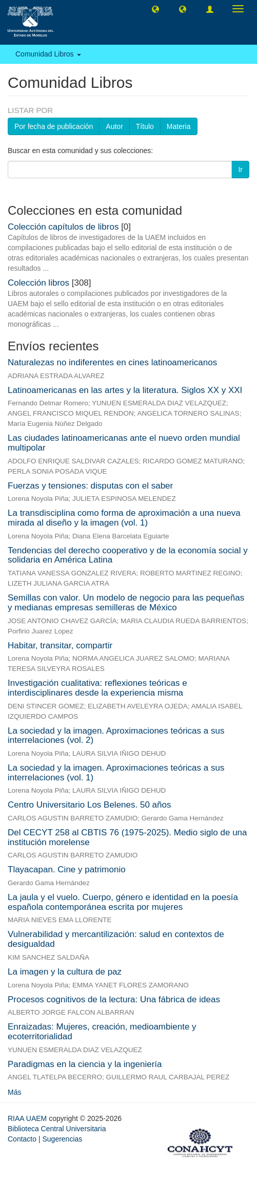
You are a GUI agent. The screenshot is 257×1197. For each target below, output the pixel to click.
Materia (179, 126)
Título (145, 126)
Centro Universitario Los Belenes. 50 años (89, 805)
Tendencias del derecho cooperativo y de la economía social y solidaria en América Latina (128, 555)
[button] (155, 8)
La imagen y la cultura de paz (65, 972)
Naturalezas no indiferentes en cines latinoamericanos (112, 362)
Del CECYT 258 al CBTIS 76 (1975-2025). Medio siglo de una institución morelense (127, 837)
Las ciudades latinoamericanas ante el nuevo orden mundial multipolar (124, 443)
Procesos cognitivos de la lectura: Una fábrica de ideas (114, 999)
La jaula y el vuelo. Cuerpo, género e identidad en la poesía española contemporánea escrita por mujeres (123, 902)
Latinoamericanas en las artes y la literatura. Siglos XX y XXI (125, 390)
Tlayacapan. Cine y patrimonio (67, 869)
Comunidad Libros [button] (48, 54)
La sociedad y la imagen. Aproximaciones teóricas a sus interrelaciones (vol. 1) (116, 772)
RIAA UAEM (28, 1118)
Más (14, 1092)
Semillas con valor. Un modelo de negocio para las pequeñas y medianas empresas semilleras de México (126, 602)
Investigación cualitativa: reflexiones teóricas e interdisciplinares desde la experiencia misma (97, 688)
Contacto (22, 1139)
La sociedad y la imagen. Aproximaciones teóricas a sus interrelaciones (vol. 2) (116, 735)
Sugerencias (62, 1139)
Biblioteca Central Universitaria (57, 1129)
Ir (240, 169)
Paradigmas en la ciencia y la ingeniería (85, 1064)
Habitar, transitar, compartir (60, 645)
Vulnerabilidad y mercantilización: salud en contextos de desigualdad (116, 939)
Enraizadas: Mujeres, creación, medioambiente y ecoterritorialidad (102, 1031)
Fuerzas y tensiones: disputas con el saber (90, 486)
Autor (114, 126)
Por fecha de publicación (53, 126)
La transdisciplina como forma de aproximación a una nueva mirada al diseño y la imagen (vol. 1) (124, 518)
